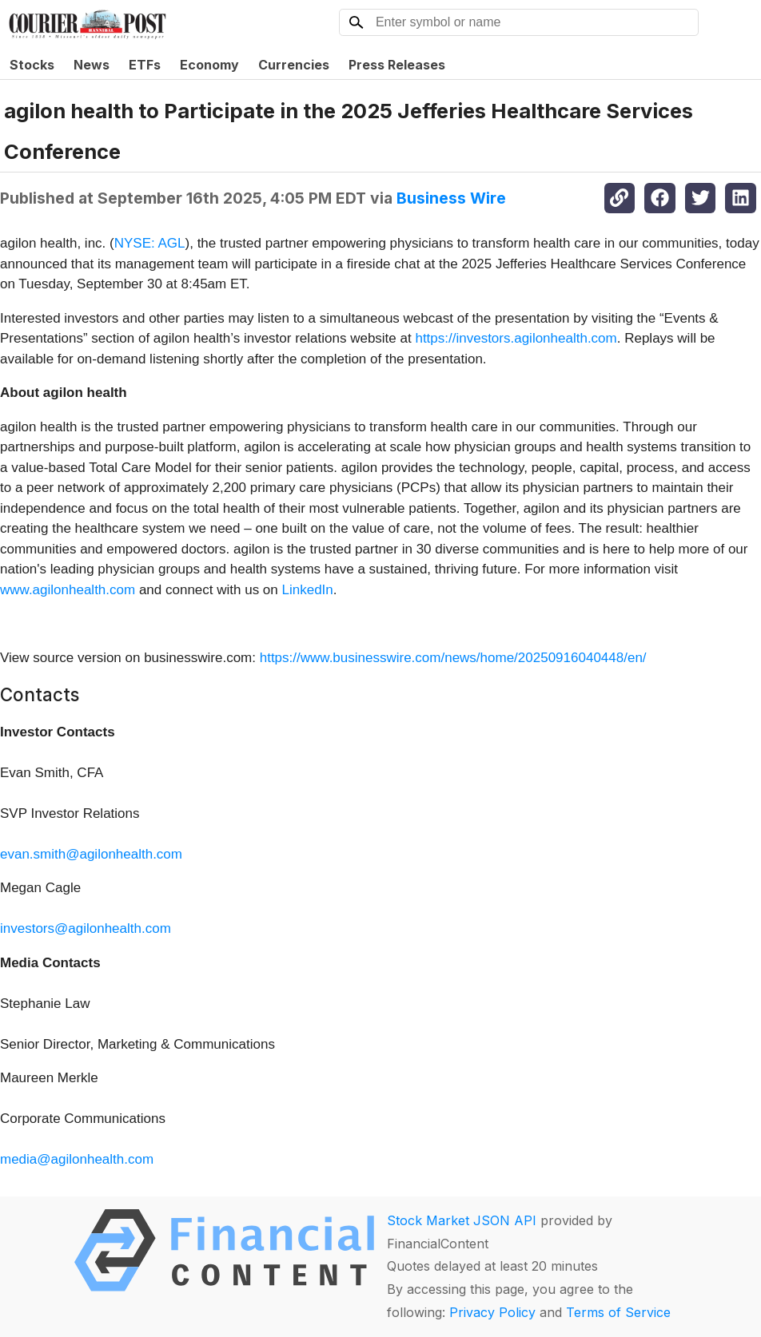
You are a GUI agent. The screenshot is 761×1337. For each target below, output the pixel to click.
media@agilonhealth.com (76, 1159)
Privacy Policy (492, 1312)
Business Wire (451, 198)
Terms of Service (618, 1312)
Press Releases (397, 65)
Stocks (32, 65)
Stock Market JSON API (461, 1220)
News (92, 65)
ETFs (145, 65)
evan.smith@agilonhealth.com (91, 854)
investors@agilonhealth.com (85, 928)
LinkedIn (307, 589)
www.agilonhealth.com (67, 589)
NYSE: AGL (149, 243)
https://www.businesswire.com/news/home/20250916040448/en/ (453, 657)
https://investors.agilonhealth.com (515, 338)
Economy (209, 65)
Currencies (293, 65)
